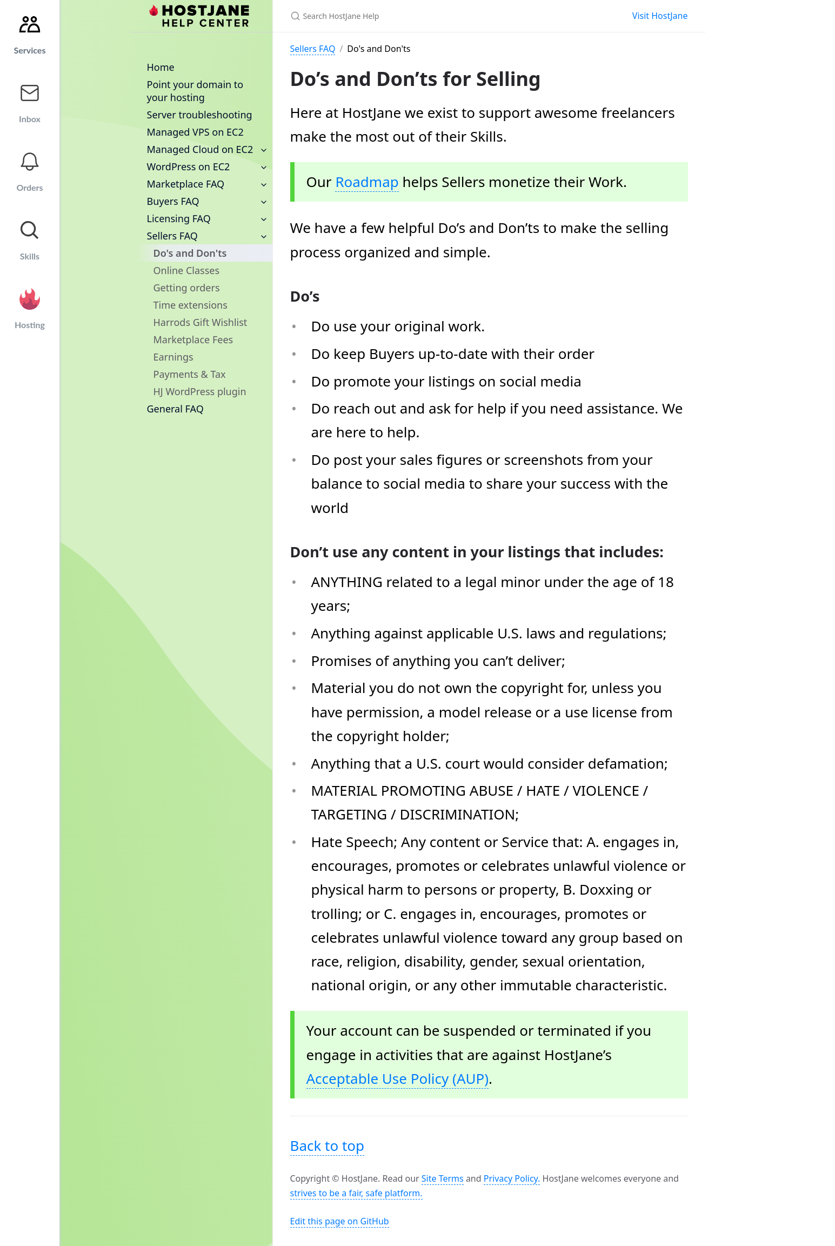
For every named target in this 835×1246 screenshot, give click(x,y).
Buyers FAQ (173, 201)
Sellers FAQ (172, 235)
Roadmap (366, 181)
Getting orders (186, 287)
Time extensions (190, 304)
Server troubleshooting (199, 114)
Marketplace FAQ (186, 183)
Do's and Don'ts (190, 252)
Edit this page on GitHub (339, 1221)
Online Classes (186, 270)
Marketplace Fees (193, 339)
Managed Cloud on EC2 (200, 149)
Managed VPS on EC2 (195, 131)
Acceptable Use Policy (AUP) (397, 1078)
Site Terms (443, 1178)
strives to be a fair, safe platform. (356, 1193)
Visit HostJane (660, 16)
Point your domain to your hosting (195, 91)
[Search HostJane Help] (418, 16)
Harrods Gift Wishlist (200, 322)
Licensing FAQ (179, 218)
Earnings (173, 356)
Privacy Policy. (512, 1178)
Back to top (327, 1145)
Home (161, 67)
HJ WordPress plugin (199, 391)
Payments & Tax (189, 374)
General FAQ (175, 408)
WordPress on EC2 (188, 166)
